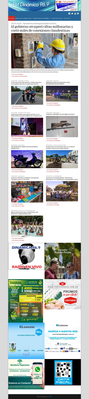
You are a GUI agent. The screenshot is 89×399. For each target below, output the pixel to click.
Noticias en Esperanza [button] (23, 18)
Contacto (67, 18)
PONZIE (49, 396)
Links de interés (57, 18)
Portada (12, 18)
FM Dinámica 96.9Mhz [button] (41, 18)
